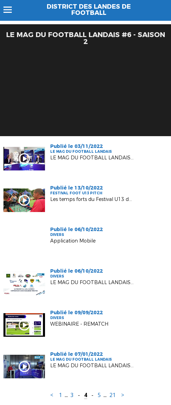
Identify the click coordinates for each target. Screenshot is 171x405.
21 (112, 395)
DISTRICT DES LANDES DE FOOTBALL (89, 10)
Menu (10, 10)
